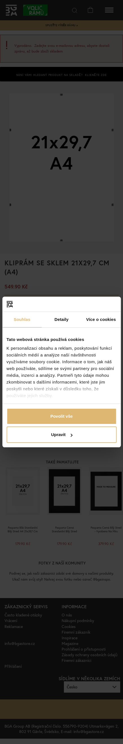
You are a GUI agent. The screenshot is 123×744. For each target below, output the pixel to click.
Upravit (61, 434)
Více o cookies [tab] (101, 319)
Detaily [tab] (62, 319)
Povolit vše (61, 416)
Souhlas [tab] (22, 319)
